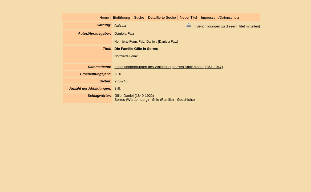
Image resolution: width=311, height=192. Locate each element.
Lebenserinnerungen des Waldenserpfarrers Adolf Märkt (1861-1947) (168, 67)
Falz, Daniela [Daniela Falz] (158, 41)
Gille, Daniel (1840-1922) (134, 96)
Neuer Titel (188, 17)
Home (104, 17)
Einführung (121, 17)
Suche (139, 17)
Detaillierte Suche (162, 17)
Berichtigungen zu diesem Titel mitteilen (227, 26)
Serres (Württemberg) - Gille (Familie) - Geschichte (154, 100)
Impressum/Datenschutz (220, 17)
